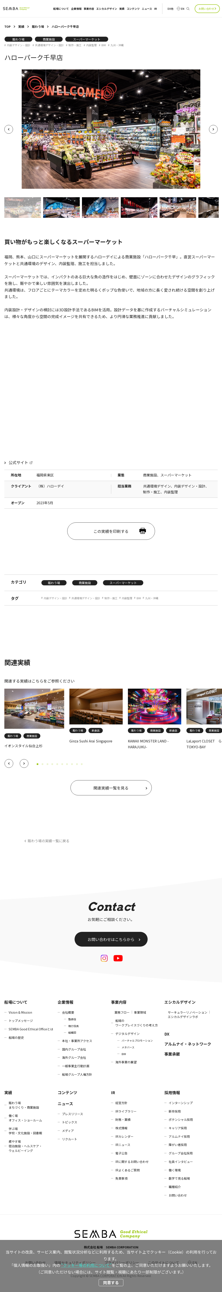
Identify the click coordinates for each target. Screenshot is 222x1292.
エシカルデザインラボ (183, 1017)
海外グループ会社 (74, 1057)
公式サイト (18, 462)
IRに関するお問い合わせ (132, 1161)
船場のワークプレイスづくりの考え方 (136, 1022)
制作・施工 (75, 45)
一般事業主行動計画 (75, 1066)
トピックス (69, 1122)
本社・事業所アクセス (77, 1041)
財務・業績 (123, 1119)
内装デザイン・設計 (18, 45)
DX (166, 1034)
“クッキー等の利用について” (86, 1265)
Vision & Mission (20, 1012)
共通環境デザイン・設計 (49, 45)
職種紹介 (175, 1187)
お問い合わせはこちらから (111, 939)
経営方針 (121, 1103)
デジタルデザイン (127, 1033)
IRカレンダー (124, 1136)
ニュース (147, 8)
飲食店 (96, 730)
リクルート (69, 1139)
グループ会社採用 (181, 1153)
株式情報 (121, 1128)
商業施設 (49, 39)
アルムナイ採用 (179, 1136)
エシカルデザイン (106, 8)
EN (182, 8)
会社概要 (68, 1012)
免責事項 (121, 1178)
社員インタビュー (181, 1161)
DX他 (170, 8)
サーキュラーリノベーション (187, 1012)
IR (155, 8)
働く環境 (175, 1170)
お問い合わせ (206, 8)
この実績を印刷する (111, 531)
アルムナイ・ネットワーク (187, 1044)
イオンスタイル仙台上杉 (23, 745)
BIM (103, 45)
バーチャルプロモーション (137, 1040)
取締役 (72, 1019)
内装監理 (91, 45)
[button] (8, 763)
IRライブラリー (126, 1111)
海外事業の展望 (126, 1062)
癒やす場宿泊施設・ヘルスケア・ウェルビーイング (25, 1145)
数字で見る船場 (179, 1178)
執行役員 (73, 1026)
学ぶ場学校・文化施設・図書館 (25, 1130)
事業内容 (89, 8)
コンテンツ (133, 8)
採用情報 (172, 1092)
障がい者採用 (178, 1145)
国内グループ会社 (74, 1049)
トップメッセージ (21, 1020)
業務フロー (122, 1012)
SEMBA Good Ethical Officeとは (31, 1029)
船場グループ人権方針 (77, 1074)
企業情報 (76, 8)
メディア (68, 1130)
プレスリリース (72, 1114)
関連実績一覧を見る (111, 788)
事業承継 (172, 1054)
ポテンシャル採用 (181, 1119)
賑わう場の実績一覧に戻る (48, 841)
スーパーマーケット (86, 39)
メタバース (128, 1047)
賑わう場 (18, 39)
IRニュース (122, 1145)
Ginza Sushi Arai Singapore (90, 741)
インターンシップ (181, 1103)
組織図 (72, 1032)
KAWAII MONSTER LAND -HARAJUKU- (148, 743)
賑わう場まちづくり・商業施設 (24, 1105)
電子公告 (121, 1153)
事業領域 (140, 1012)
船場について (61, 8)
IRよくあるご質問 (127, 1170)
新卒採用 (175, 1111)
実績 (121, 8)
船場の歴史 (16, 1037)
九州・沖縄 (117, 45)
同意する (111, 1282)
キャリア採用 (178, 1128)
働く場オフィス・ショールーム (25, 1117)
